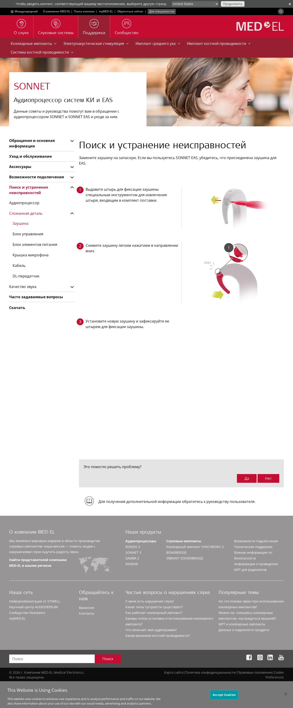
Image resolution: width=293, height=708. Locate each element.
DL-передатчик (26, 276)
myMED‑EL (106, 11)
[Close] (286, 698)
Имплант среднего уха (158, 43)
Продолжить (232, 4)
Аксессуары (20, 166)
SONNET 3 (133, 552)
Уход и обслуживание (30, 156)
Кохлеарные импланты (33, 43)
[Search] (281, 11)
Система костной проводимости (42, 52)
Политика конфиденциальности (210, 672)
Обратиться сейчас (130, 11)
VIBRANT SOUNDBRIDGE (184, 558)
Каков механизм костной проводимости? (157, 635)
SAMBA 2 (132, 558)
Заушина (20, 223)
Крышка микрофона (31, 255)
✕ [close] (289, 4)
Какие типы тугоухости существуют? (154, 607)
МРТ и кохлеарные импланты (242, 624)
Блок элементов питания (35, 244)
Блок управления (28, 233)
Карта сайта (173, 672)
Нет (268, 478)
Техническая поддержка (253, 547)
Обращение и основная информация (32, 143)
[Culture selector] (195, 4)
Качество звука (22, 286)
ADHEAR (131, 564)
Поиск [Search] (107, 658)
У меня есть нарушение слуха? (149, 601)
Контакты (86, 613)
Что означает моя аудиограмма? (151, 630)
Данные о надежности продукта (244, 630)
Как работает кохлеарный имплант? (153, 612)
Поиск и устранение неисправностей (28, 190)
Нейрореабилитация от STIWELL (34, 601)
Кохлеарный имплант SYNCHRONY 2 (195, 547)
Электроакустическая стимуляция (95, 43)
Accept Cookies (224, 699)
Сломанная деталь (25, 213)
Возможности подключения (36, 176)
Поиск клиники (84, 11)
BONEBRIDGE (176, 552)
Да (246, 478)
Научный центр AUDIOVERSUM (33, 607)
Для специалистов (161, 11)
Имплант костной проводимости (218, 43)
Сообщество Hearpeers (27, 612)
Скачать (17, 307)
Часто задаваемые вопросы (36, 296)
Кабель (19, 265)
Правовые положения (254, 672)
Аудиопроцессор (24, 202)
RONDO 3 (132, 547)
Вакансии (86, 607)
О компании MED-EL (56, 11)
